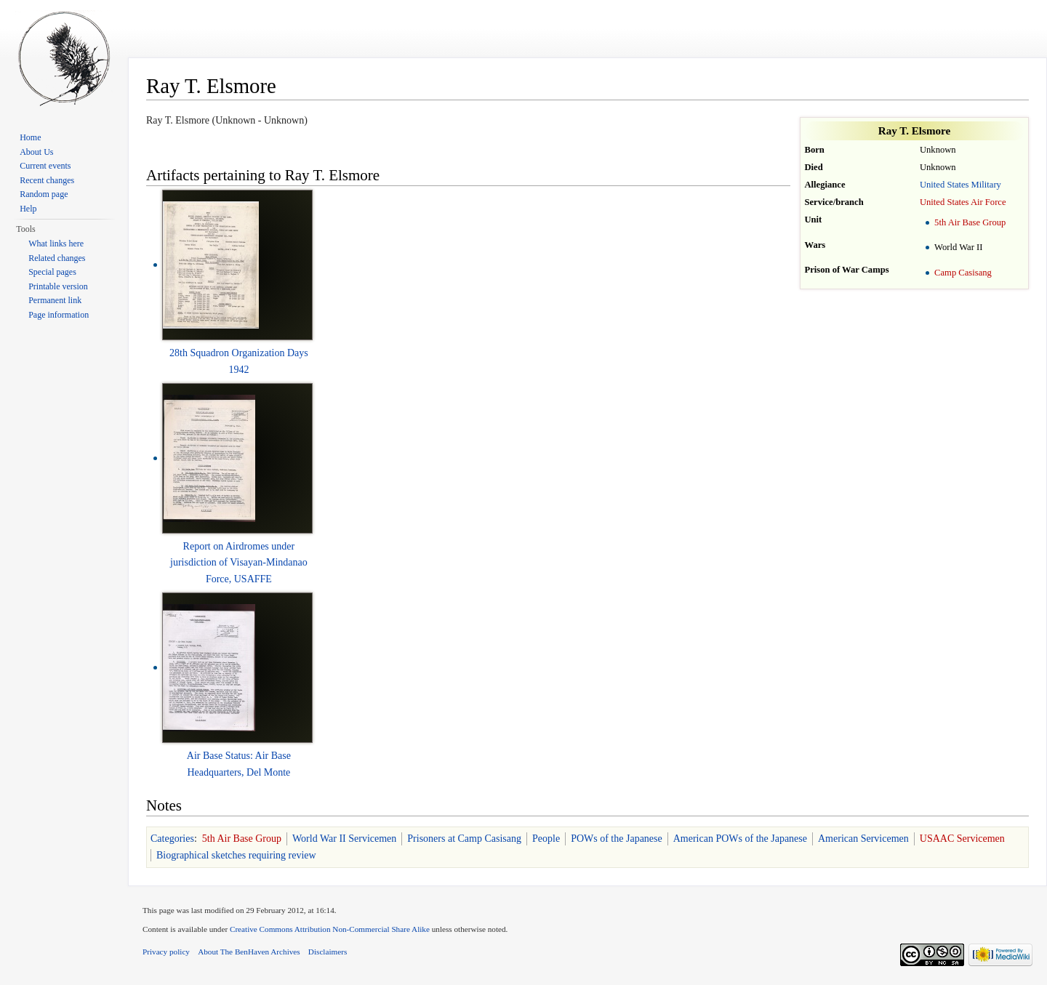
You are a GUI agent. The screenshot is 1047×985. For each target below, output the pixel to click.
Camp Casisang (963, 273)
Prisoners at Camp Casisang (464, 838)
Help (28, 209)
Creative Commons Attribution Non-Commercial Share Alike (330, 929)
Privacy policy (166, 951)
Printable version (58, 286)
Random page (44, 194)
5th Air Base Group (970, 222)
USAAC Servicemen (962, 838)
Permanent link (54, 300)
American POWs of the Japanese (740, 838)
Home (30, 137)
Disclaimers (327, 951)
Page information (58, 315)
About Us (36, 152)
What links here (56, 243)
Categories (172, 838)
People (546, 838)
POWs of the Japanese (616, 838)
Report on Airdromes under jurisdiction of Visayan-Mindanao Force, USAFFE (239, 562)
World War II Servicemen (344, 838)
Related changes (56, 258)
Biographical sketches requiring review (236, 855)
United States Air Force (963, 202)
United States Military (960, 185)
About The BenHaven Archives (249, 951)
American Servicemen (863, 838)
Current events (45, 166)
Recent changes (47, 180)
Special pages (52, 272)
